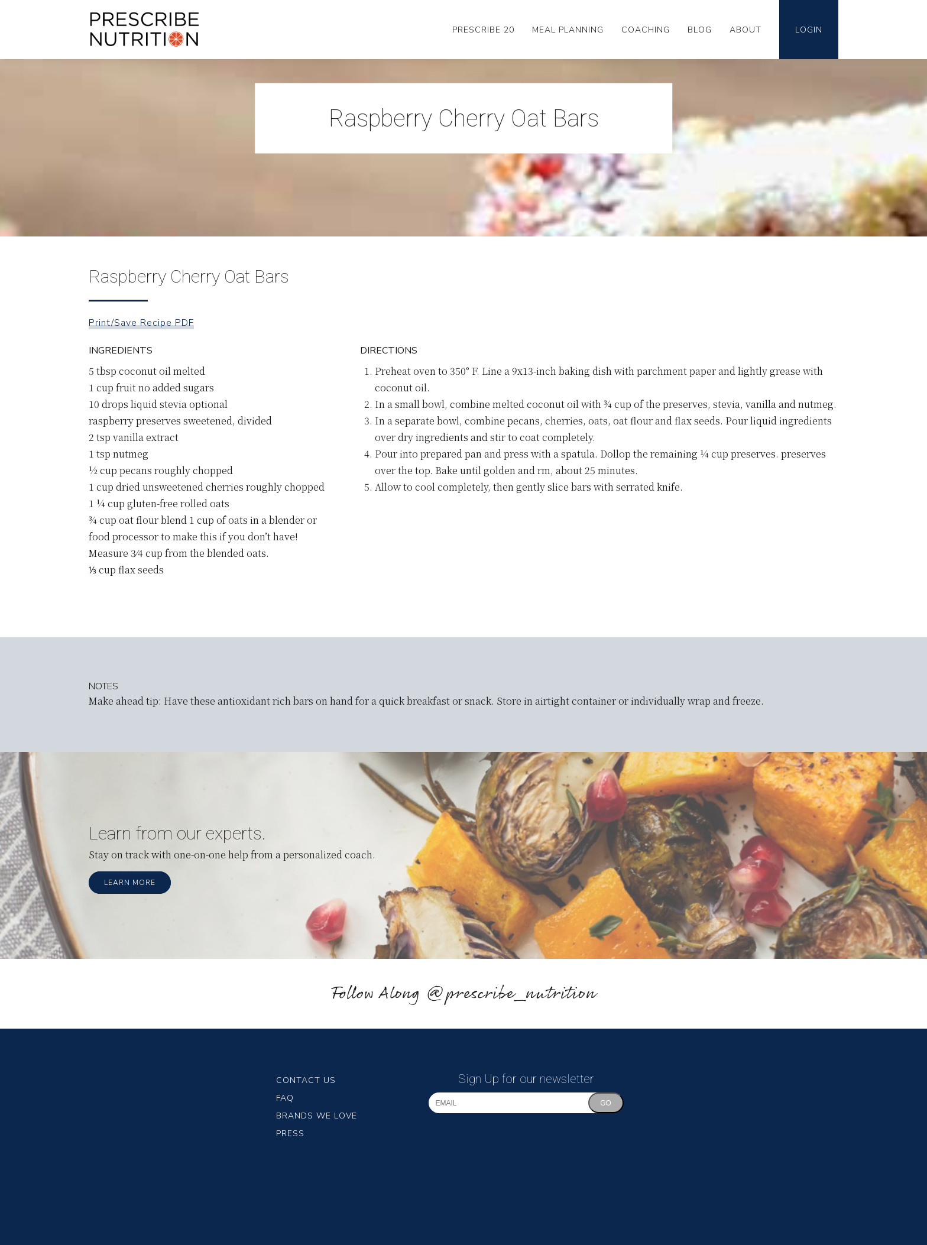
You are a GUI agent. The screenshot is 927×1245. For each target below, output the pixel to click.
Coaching (645, 29)
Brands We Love (316, 1115)
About (745, 29)
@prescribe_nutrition (511, 994)
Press (290, 1133)
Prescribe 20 (483, 29)
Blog (700, 29)
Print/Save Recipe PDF (141, 322)
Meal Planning (568, 29)
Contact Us (306, 1080)
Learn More (129, 882)
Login (808, 29)
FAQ (285, 1098)
